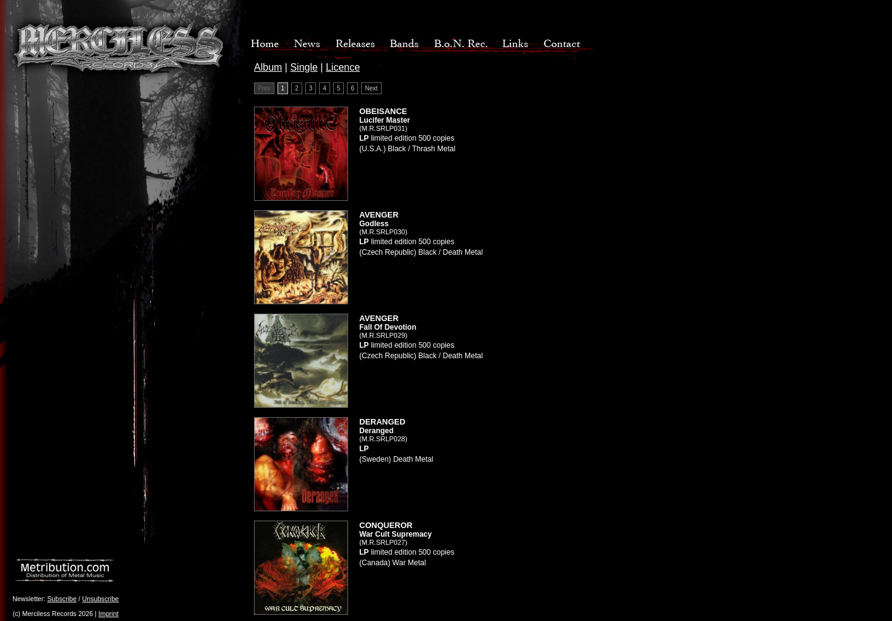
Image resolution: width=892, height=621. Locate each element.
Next (371, 88)
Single (303, 67)
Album (268, 67)
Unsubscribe (100, 598)
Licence (343, 67)
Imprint (108, 613)
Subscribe (61, 598)
